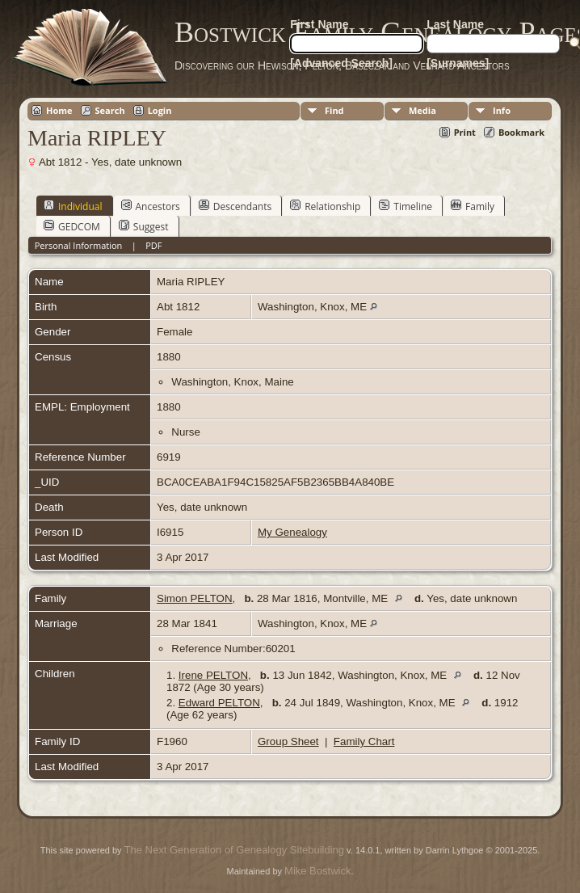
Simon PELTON (195, 598)
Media (422, 110)
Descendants (235, 206)
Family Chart (364, 741)
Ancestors (150, 206)
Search (110, 110)
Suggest (144, 226)
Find (334, 110)
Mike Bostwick (317, 871)
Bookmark (521, 132)
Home (59, 110)
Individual (73, 206)
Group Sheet (288, 741)
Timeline (405, 206)
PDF (153, 245)
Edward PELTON (219, 703)
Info (502, 110)
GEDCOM (72, 226)
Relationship (325, 206)
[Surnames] (458, 63)
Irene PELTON (213, 675)
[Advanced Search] (341, 63)
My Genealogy (292, 532)
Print (465, 132)
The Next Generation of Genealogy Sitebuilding (234, 850)
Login (160, 110)
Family (472, 206)
